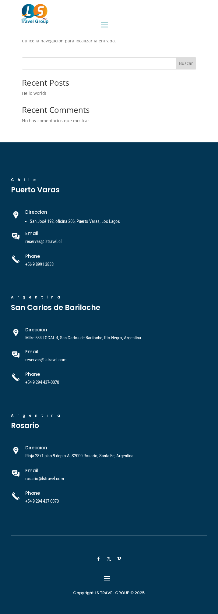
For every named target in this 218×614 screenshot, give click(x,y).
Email (31, 351)
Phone (32, 256)
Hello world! (34, 93)
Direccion (36, 212)
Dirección (36, 330)
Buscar (186, 63)
